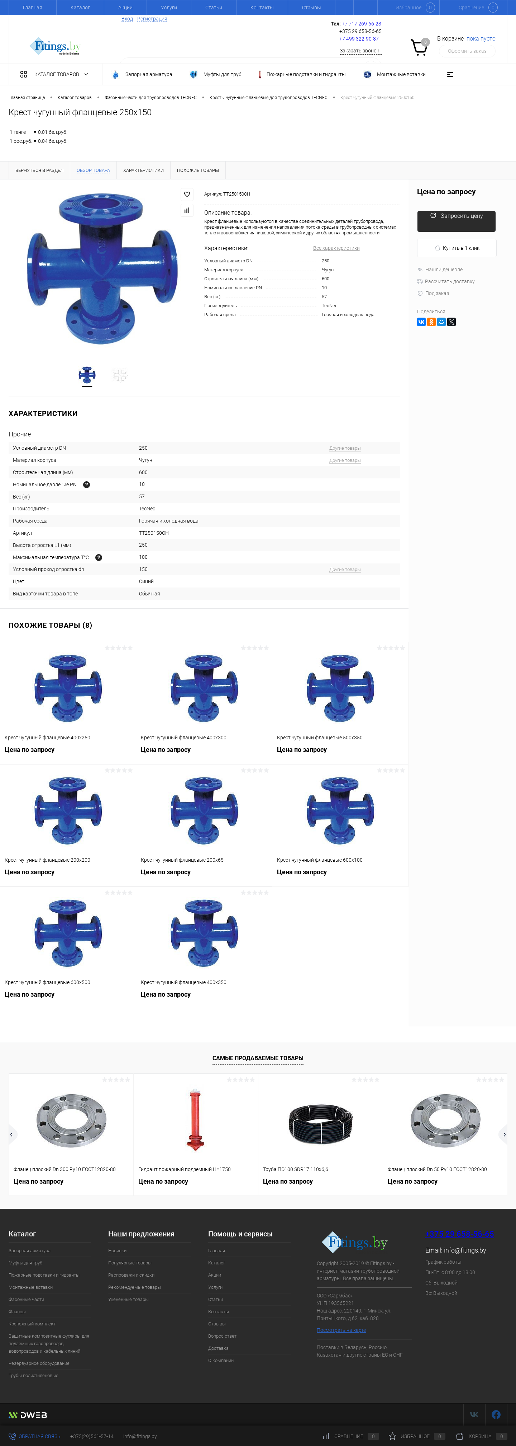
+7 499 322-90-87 (359, 39)
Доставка (218, 1349)
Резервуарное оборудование (39, 1364)
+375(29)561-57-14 (92, 1436)
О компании (221, 1361)
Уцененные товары (128, 1300)
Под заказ (433, 293)
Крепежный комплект (32, 1324)
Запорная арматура (30, 1251)
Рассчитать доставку (446, 281)
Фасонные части (26, 1300)
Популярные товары (130, 1263)
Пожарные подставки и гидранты (44, 1275)
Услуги (169, 7)
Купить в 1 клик (457, 248)
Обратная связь (35, 1436)
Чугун (328, 269)
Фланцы (17, 1312)
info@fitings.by (465, 1251)
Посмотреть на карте (341, 1331)
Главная (32, 7)
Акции (125, 7)
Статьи (213, 7)
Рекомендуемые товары (134, 1288)
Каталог (80, 7)
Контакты (262, 7)
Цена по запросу (68, 754)
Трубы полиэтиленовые (33, 1376)
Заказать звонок (359, 50)
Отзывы (311, 7)
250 (325, 260)
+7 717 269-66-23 (361, 24)
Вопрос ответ (222, 1336)
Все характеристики (336, 248)
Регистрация (152, 19)
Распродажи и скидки (131, 1275)
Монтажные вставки (31, 1288)
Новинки (117, 1251)
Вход (127, 19)
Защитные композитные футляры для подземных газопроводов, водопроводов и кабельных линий (49, 1344)
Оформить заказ (467, 51)
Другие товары (345, 448)
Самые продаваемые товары (258, 1059)
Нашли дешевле (440, 269)
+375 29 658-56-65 (459, 1234)
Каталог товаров (55, 74)
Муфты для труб (25, 1263)
